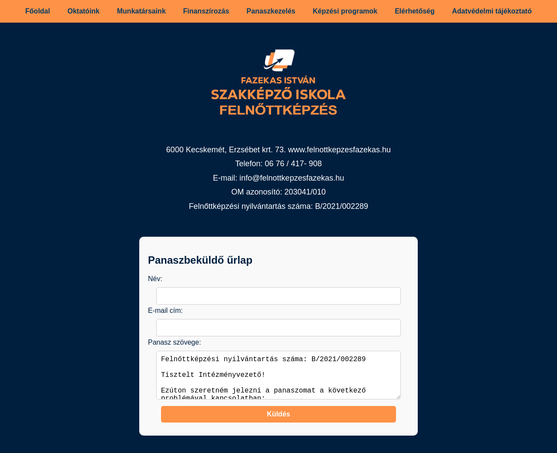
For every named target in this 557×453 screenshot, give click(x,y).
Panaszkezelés (271, 11)
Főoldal (37, 11)
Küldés (278, 422)
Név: (155, 278)
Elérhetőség (415, 11)
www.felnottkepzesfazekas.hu (339, 149)
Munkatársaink (141, 11)
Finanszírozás (206, 11)
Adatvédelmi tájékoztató (492, 11)
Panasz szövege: (174, 342)
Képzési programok (345, 11)
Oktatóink (83, 11)
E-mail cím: (165, 310)
